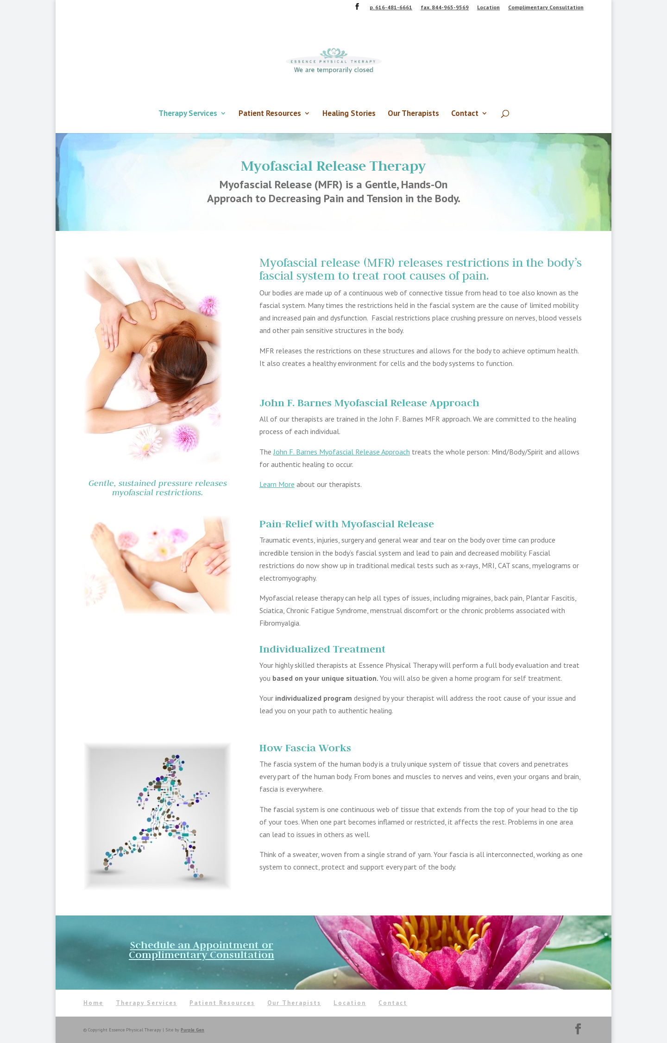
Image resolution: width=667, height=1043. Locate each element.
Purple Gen (192, 1030)
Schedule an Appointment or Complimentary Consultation (201, 949)
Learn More (277, 484)
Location (488, 8)
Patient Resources (270, 114)
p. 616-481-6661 (391, 8)
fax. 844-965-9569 (445, 8)
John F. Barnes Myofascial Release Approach (341, 451)
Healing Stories (349, 114)
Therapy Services (187, 114)
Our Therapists (413, 114)
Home (93, 1003)
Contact (464, 114)
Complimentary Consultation (546, 8)
